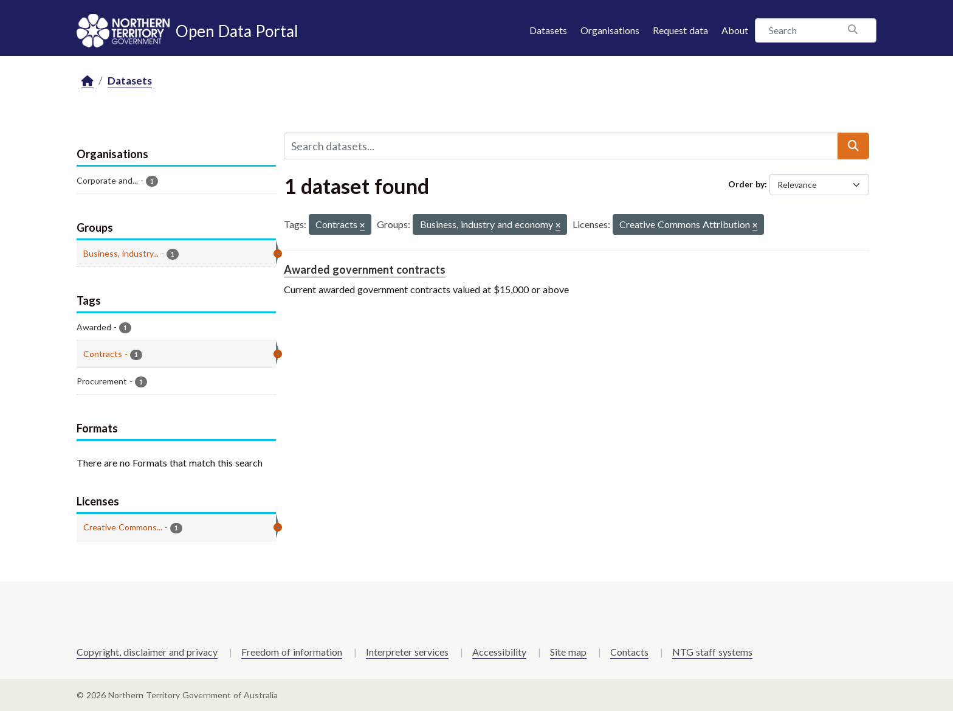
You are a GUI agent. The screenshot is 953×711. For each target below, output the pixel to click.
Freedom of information (291, 651)
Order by (746, 184)
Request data (680, 30)
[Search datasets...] (561, 146)
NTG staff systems (712, 651)
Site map (568, 651)
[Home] (87, 81)
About (734, 30)
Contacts (629, 651)
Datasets (548, 30)
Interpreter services (407, 651)
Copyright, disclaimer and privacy (147, 651)
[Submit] (853, 146)
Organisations (609, 30)
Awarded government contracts (365, 269)
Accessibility (499, 651)
